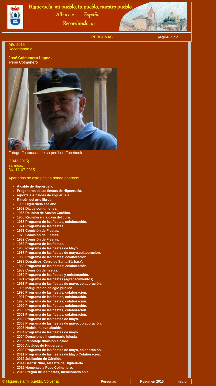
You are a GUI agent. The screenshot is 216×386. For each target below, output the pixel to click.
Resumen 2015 (152, 381)
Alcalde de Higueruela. (35, 186)
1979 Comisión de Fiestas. (38, 235)
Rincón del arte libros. (34, 199)
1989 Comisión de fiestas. (37, 270)
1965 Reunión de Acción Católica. (44, 213)
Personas (108, 381)
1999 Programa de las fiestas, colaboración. (52, 305)
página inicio (168, 37)
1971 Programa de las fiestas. (40, 226)
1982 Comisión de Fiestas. (38, 239)
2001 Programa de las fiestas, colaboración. (52, 314)
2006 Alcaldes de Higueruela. (40, 345)
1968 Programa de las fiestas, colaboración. (52, 222)
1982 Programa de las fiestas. (40, 244)
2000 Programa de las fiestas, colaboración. (52, 310)
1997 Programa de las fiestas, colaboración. (52, 297)
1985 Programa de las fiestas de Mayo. (48, 248)
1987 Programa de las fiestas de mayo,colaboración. (59, 252)
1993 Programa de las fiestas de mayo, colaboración (59, 283)
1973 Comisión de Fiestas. (38, 230)
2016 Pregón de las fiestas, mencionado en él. (53, 372)
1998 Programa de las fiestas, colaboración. (52, 301)
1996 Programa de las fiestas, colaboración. (52, 292)
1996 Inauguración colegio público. (45, 288)
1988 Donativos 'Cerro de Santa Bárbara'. (50, 261)
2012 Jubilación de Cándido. (39, 359)
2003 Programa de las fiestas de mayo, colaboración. (59, 323)
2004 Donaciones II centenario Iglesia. (47, 336)
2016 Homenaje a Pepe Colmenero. (45, 367)
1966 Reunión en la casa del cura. (44, 217)
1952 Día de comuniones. (37, 208)
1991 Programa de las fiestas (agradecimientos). (55, 279)
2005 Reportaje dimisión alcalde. (43, 341)
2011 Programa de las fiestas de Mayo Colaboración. (59, 354)
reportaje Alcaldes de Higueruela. (43, 195)
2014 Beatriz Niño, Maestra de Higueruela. (50, 363)
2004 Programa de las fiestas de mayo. (48, 332)
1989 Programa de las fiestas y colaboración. (53, 275)
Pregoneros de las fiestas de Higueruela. (49, 191)
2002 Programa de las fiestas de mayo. (48, 319)
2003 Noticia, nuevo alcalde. (39, 328)
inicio (182, 381)
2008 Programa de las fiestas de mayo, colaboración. (59, 350)
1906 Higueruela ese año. (37, 204)
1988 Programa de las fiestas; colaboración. (52, 257)
